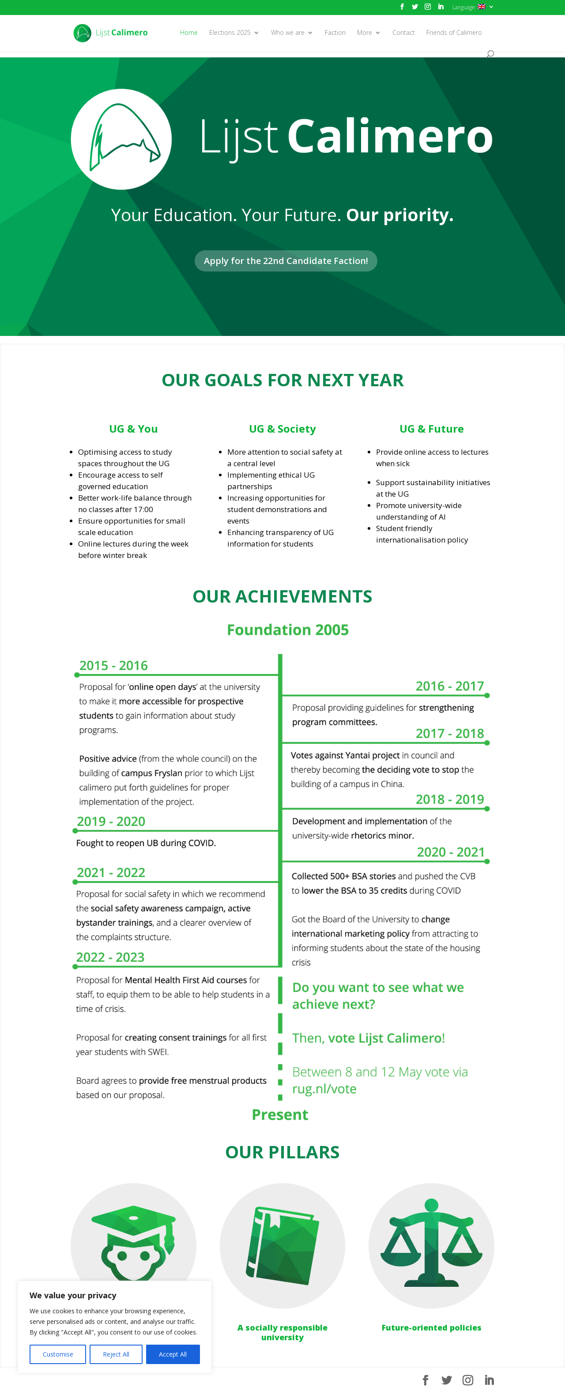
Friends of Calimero (454, 33)
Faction (335, 33)
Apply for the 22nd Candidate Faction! (286, 261)
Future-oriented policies (432, 1327)
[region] (115, 1327)
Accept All (173, 1354)
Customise (58, 1354)
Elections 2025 (230, 33)
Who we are (288, 33)
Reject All (116, 1354)
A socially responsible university (282, 1332)
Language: (469, 7)
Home (189, 33)
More (364, 33)
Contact (403, 33)
